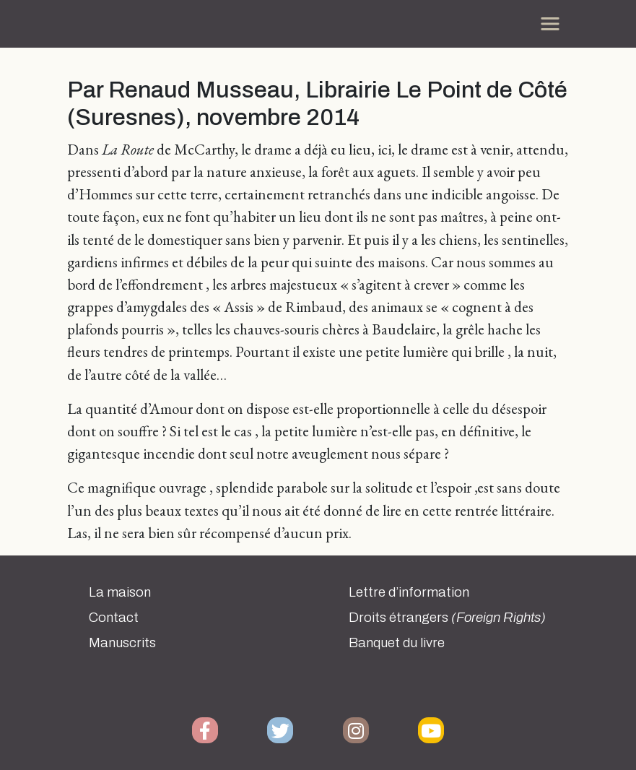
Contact (114, 617)
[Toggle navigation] (550, 24)
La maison (120, 592)
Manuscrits (122, 643)
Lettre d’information (409, 592)
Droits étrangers (447, 617)
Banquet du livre (397, 643)
